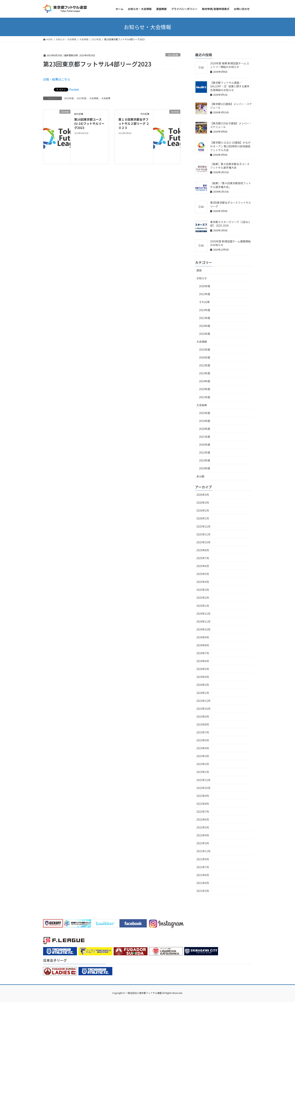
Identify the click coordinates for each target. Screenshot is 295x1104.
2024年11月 (203, 621)
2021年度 (204, 318)
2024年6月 (202, 661)
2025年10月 (203, 542)
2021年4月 (202, 883)
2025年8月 (202, 550)
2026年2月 (202, 510)
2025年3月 (202, 590)
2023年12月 (203, 701)
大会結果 (105, 98)
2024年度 (204, 326)
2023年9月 (202, 716)
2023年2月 (202, 764)
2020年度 (204, 389)
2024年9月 (202, 637)
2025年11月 (203, 534)
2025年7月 (202, 558)
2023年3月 (202, 756)
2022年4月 (202, 835)
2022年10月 (203, 788)
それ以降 (204, 302)
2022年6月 (202, 819)
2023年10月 (203, 708)
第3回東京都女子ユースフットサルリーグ (230, 204)
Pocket (74, 89)
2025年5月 (202, 574)
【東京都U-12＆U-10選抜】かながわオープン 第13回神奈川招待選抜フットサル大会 (230, 146)
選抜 (199, 270)
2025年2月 (202, 597)
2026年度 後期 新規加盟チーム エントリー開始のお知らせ (229, 65)
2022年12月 (203, 780)
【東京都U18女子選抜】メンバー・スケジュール (231, 125)
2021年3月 (202, 891)
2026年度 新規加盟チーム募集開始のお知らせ (230, 243)
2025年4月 (202, 582)
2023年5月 (202, 740)
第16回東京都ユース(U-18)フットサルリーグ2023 (89, 123)
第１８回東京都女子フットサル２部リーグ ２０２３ (133, 123)
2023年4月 (202, 748)
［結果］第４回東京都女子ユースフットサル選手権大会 (229, 166)
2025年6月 (202, 566)
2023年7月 (202, 732)
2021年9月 (202, 859)
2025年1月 (202, 606)
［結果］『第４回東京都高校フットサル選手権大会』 (230, 185)
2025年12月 (203, 526)
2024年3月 (202, 685)
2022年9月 (202, 796)
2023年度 (173, 55)
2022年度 (204, 294)
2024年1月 (202, 693)
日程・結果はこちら (56, 79)
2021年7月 (202, 867)
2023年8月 (202, 724)
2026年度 (204, 286)
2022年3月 (202, 843)
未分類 (200, 476)
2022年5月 (202, 827)
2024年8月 (202, 645)
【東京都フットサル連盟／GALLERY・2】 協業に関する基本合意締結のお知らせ (229, 86)
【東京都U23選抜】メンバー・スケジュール (231, 106)
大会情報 (93, 98)
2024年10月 (203, 629)
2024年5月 (202, 669)
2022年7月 (202, 811)
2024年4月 (202, 677)
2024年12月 (203, 613)
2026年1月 (202, 518)
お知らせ (201, 278)
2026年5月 (202, 494)
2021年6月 (202, 875)
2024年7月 (202, 653)
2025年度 (204, 334)
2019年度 (204, 421)
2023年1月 (202, 772)
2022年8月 (202, 804)
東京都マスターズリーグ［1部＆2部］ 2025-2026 (230, 224)
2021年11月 (203, 851)
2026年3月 (202, 502)
